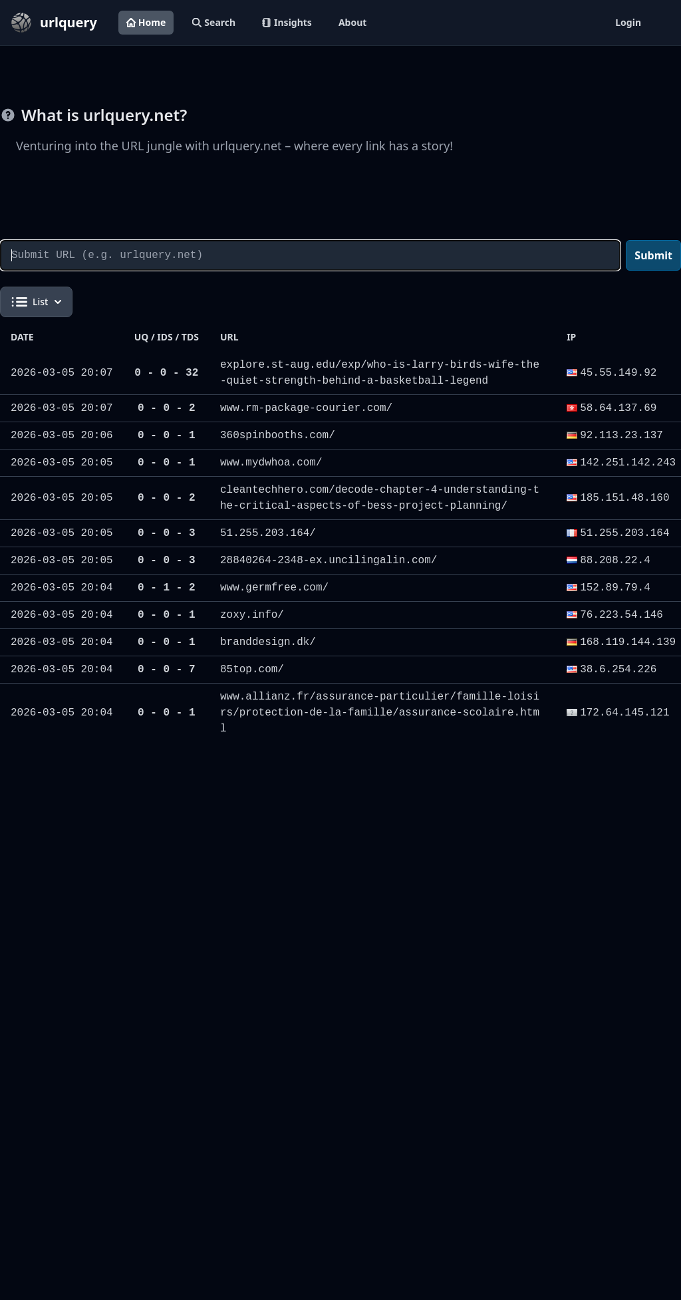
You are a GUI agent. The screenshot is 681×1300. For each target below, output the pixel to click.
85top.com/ (252, 670)
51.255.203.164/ (268, 533)
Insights (287, 22)
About (352, 22)
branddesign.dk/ (268, 642)
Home (146, 22)
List (36, 302)
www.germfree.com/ (274, 588)
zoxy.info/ (252, 615)
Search (213, 22)
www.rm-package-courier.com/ (306, 408)
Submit (653, 255)
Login (628, 22)
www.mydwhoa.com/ (271, 463)
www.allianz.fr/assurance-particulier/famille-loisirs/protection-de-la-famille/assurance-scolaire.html (379, 713)
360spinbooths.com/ (277, 436)
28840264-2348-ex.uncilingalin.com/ (328, 561)
